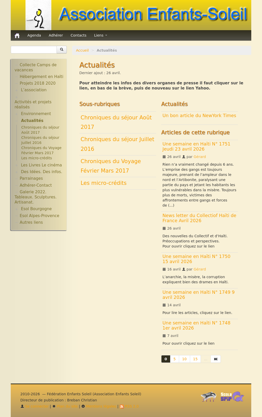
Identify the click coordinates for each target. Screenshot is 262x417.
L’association (34, 90)
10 (184, 359)
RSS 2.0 (129, 406)
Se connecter (34, 406)
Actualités (32, 120)
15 (195, 359)
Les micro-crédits (104, 183)
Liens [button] (100, 35)
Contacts (78, 35)
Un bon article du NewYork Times (199, 115)
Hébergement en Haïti (41, 76)
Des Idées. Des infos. (41, 172)
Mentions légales (98, 406)
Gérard (200, 157)
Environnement (36, 113)
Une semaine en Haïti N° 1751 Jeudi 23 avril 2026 (196, 146)
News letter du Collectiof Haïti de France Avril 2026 (199, 218)
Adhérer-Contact (36, 185)
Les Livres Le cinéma (41, 165)
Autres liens (31, 222)
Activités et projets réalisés (33, 104)
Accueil (82, 50)
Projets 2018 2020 (38, 83)
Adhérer (56, 35)
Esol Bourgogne (36, 209)
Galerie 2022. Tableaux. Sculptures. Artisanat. (36, 197)
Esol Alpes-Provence (39, 215)
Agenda (34, 35)
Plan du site (65, 406)
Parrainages (31, 178)
